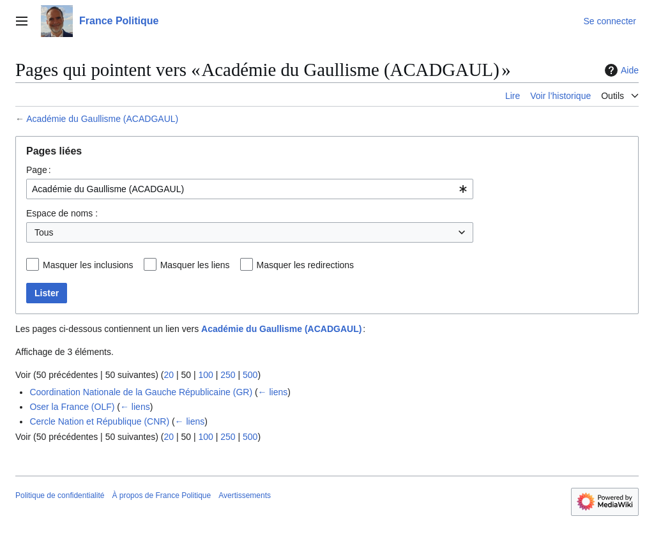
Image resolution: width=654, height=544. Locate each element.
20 (169, 375)
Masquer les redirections (305, 265)
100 (205, 375)
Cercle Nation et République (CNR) (99, 421)
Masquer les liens (195, 265)
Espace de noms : (62, 213)
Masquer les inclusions (88, 265)
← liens (273, 392)
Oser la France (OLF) (71, 407)
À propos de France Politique (161, 495)
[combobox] (249, 189)
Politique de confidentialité (59, 495)
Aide (620, 70)
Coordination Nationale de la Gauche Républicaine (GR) (140, 392)
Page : (38, 170)
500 (250, 375)
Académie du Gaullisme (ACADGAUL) (102, 119)
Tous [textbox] (44, 232)
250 (227, 375)
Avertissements (244, 495)
